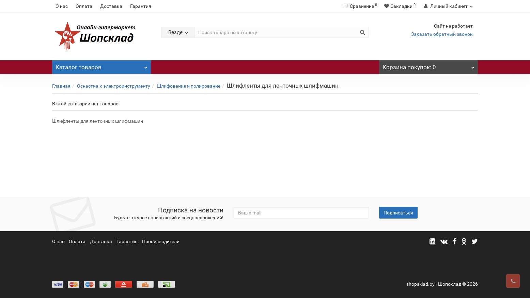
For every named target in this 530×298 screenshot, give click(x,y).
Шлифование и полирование (188, 86)
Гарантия (140, 6)
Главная (61, 86)
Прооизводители (161, 241)
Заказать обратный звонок (442, 34)
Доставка (111, 6)
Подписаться (398, 212)
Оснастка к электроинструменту (113, 86)
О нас (62, 6)
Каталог (101, 65)
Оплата (84, 6)
